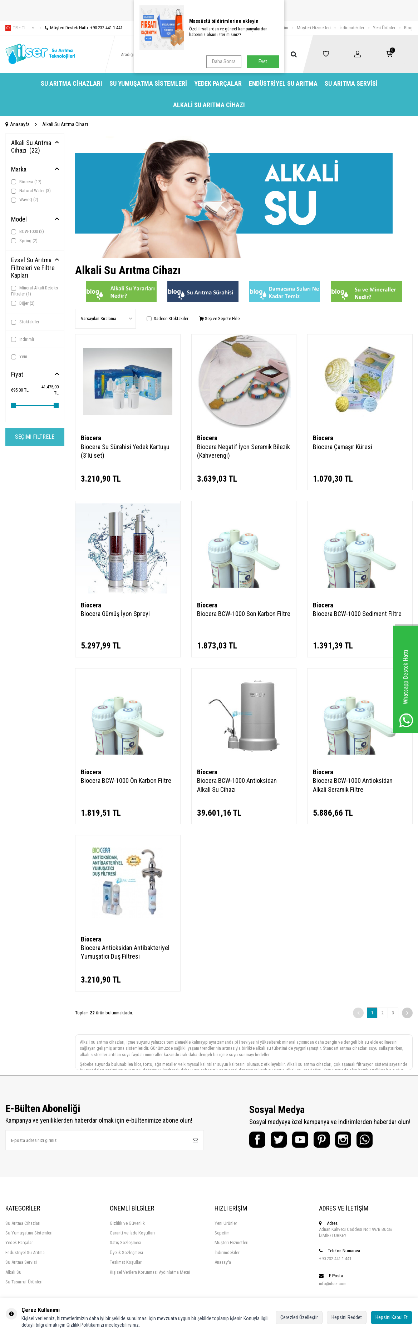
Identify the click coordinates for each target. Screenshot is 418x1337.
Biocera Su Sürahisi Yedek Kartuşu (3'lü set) (125, 451)
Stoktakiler (25, 322)
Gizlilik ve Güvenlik (127, 1223)
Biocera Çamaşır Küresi (342, 447)
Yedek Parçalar (218, 83)
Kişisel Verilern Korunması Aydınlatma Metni (150, 1272)
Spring (24, 241)
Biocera (26, 182)
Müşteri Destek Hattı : (81, 28)
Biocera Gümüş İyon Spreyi (115, 613)
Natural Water (31, 191)
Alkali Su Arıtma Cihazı (209, 105)
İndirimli (22, 339)
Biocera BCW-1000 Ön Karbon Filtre (126, 780)
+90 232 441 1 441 (335, 1258)
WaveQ (24, 200)
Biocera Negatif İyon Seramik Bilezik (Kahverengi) (243, 451)
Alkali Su (13, 1272)
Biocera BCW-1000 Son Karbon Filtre (243, 613)
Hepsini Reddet (346, 1317)
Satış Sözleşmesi (125, 1242)
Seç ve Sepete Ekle (219, 318)
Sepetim (222, 1233)
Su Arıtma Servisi (351, 83)
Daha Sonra (224, 61)
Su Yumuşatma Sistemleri (148, 83)
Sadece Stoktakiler (167, 318)
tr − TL (19, 28)
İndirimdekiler (351, 27)
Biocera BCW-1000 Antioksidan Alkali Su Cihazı (237, 785)
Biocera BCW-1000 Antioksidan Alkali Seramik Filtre (353, 785)
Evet (263, 61)
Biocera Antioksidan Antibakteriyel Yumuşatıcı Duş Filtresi (125, 952)
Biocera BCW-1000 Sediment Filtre (357, 613)
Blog (408, 27)
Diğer (23, 303)
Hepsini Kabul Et (391, 1317)
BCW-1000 (27, 231)
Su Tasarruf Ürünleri (24, 1281)
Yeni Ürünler (384, 27)
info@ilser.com (332, 1283)
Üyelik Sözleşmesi (126, 1252)
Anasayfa (17, 124)
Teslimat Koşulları (126, 1262)
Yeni (19, 356)
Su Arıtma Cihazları (71, 83)
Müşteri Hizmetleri (314, 27)
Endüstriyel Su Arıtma (283, 83)
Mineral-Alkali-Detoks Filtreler (34, 291)
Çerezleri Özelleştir (299, 1317)
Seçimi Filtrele (34, 436)
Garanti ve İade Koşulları (132, 1233)
